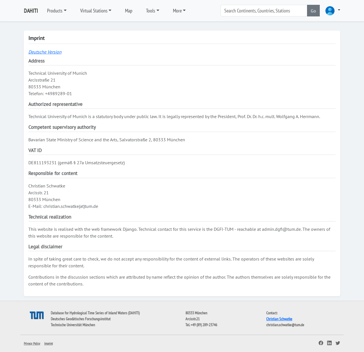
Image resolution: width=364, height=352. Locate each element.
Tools (150, 10)
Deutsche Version (45, 52)
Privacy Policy (32, 343)
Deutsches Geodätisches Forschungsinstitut (81, 318)
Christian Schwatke (279, 318)
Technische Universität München (73, 324)
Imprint (48, 343)
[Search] (264, 10)
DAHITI (31, 10)
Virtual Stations (93, 10)
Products (54, 10)
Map (128, 10)
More (177, 10)
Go (313, 11)
